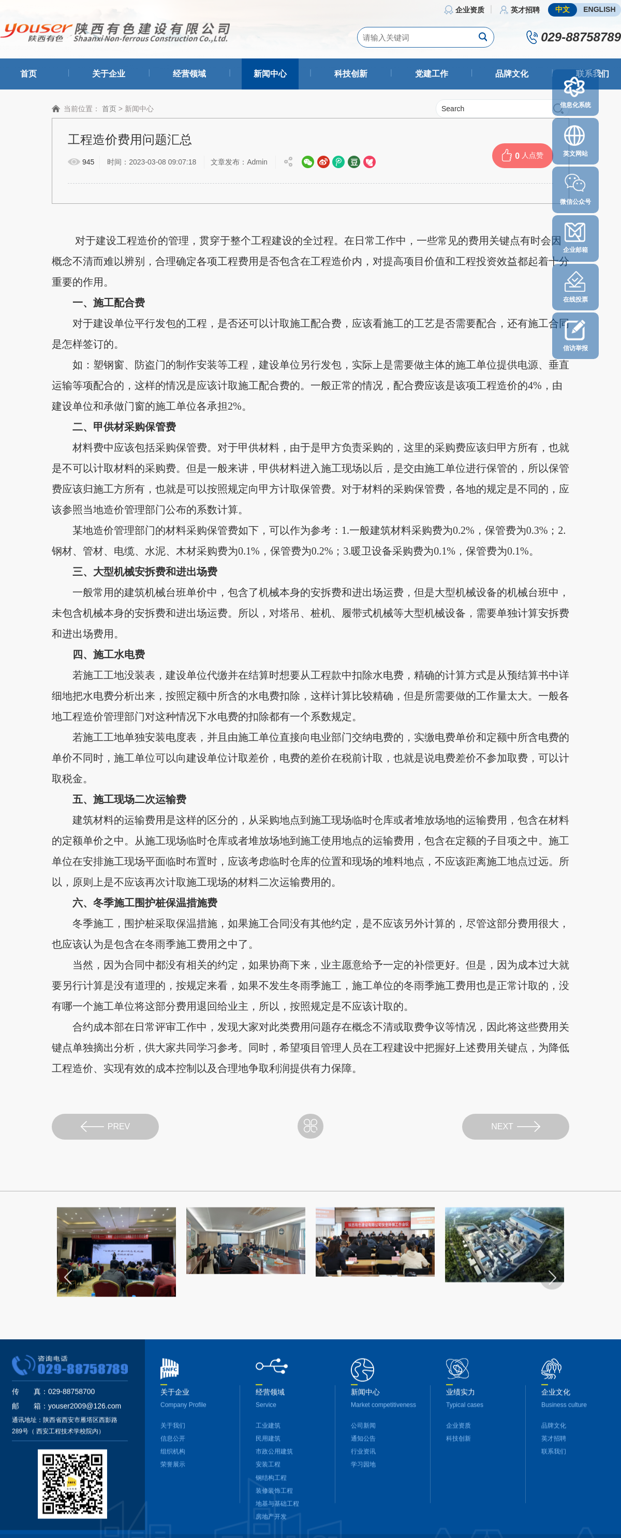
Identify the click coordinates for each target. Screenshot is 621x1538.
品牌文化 (511, 73)
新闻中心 (270, 73)
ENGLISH (599, 9)
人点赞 (522, 155)
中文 (562, 9)
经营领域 (189, 73)
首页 (28, 73)
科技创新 (350, 73)
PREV (105, 1126)
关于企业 (108, 73)
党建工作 (431, 73)
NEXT (515, 1126)
